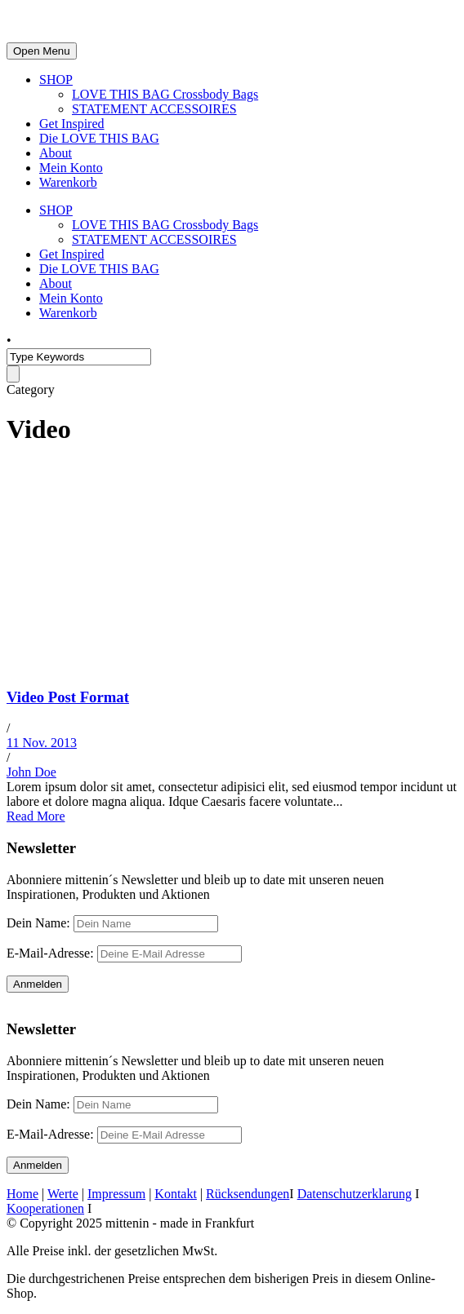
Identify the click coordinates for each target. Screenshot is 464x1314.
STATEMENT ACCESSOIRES (154, 109)
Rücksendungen (247, 1194)
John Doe (31, 772)
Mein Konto (71, 168)
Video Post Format (68, 697)
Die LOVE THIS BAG (99, 138)
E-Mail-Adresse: (124, 953)
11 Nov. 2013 (42, 743)
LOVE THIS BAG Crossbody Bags (165, 94)
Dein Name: (38, 923)
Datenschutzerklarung (354, 1194)
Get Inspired (72, 124)
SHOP (56, 79)
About (55, 153)
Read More (36, 816)
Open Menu (41, 51)
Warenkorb (68, 182)
